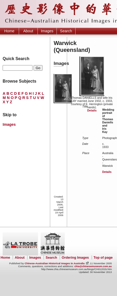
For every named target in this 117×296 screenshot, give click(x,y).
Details (91, 110)
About (28, 31)
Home (9, 31)
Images (47, 31)
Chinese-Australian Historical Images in (55, 263)
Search (66, 31)
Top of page (103, 257)
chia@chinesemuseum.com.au (93, 266)
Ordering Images (75, 257)
